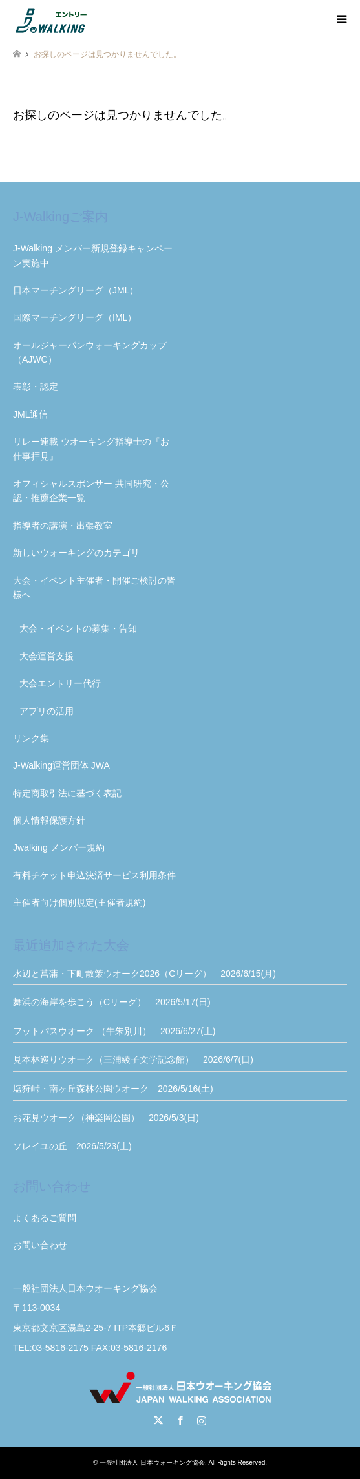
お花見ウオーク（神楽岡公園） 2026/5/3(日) (106, 1117)
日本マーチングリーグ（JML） (75, 290)
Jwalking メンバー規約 (59, 847)
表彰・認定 (35, 386)
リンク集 (31, 738)
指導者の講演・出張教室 (62, 525)
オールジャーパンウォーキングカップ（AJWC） (90, 352)
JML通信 (30, 414)
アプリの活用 (46, 711)
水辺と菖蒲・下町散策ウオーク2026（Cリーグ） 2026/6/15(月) (144, 973)
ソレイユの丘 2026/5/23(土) (72, 1146)
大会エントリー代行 (60, 683)
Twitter (158, 1420)
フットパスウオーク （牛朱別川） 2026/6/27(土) (114, 1031)
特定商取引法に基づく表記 (67, 793)
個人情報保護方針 (49, 820)
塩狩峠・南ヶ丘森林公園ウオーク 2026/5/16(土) (113, 1088)
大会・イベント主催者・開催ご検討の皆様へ (94, 587)
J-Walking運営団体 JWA (61, 765)
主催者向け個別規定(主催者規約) (79, 902)
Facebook (180, 1420)
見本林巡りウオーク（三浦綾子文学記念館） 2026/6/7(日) (133, 1059)
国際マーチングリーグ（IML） (74, 317)
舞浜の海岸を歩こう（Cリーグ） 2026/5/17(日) (112, 1002)
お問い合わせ (40, 1245)
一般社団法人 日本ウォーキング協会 (152, 1462)
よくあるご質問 (44, 1218)
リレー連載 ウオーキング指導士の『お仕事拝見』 (91, 448)
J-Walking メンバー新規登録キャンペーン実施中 (93, 255)
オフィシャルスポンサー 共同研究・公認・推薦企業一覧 (91, 490)
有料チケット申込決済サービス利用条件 (94, 875)
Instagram (201, 1420)
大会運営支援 (46, 656)
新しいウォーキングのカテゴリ (76, 553)
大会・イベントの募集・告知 (78, 628)
